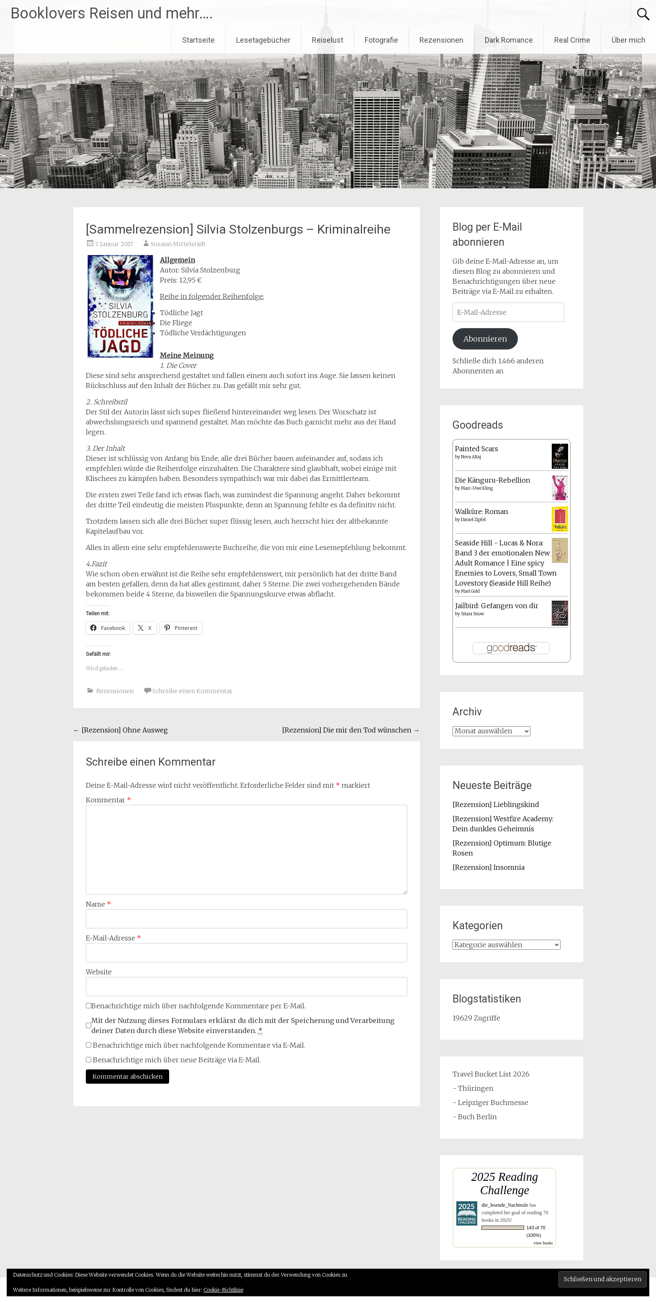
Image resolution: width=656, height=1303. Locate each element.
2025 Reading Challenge (504, 1183)
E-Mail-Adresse (113, 938)
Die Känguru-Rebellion (492, 480)
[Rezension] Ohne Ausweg (120, 730)
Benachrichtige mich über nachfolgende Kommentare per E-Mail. (196, 1006)
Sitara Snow (472, 614)
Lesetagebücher (263, 40)
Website (99, 972)
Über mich (629, 40)
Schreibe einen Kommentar (192, 691)
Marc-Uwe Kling (477, 488)
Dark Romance (509, 40)
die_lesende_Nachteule (504, 1205)
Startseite (198, 40)
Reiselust (327, 40)
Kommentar (108, 800)
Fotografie (381, 40)
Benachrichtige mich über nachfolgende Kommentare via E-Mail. (199, 1045)
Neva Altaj (471, 457)
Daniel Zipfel (473, 519)
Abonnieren (485, 339)
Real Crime (572, 40)
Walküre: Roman (481, 511)
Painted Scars (476, 449)
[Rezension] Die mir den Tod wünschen (351, 730)
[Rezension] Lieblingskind (496, 804)
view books (543, 1243)
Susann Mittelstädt (178, 244)
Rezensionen (441, 40)
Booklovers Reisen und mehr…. (111, 13)
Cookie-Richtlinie (223, 1290)
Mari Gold (470, 591)
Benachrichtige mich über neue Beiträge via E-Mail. (177, 1060)
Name (98, 904)
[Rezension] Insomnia (489, 867)
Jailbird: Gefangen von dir (496, 605)
